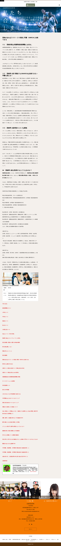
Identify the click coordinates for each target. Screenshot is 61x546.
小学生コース (48, 539)
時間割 (10, 539)
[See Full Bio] (36, 471)
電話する (30, 529)
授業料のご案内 (5, 539)
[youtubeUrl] (13, 473)
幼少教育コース (41, 539)
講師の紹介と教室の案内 (25, 539)
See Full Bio (33, 471)
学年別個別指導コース (34, 539)
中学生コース (53, 539)
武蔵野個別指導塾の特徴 (16, 539)
